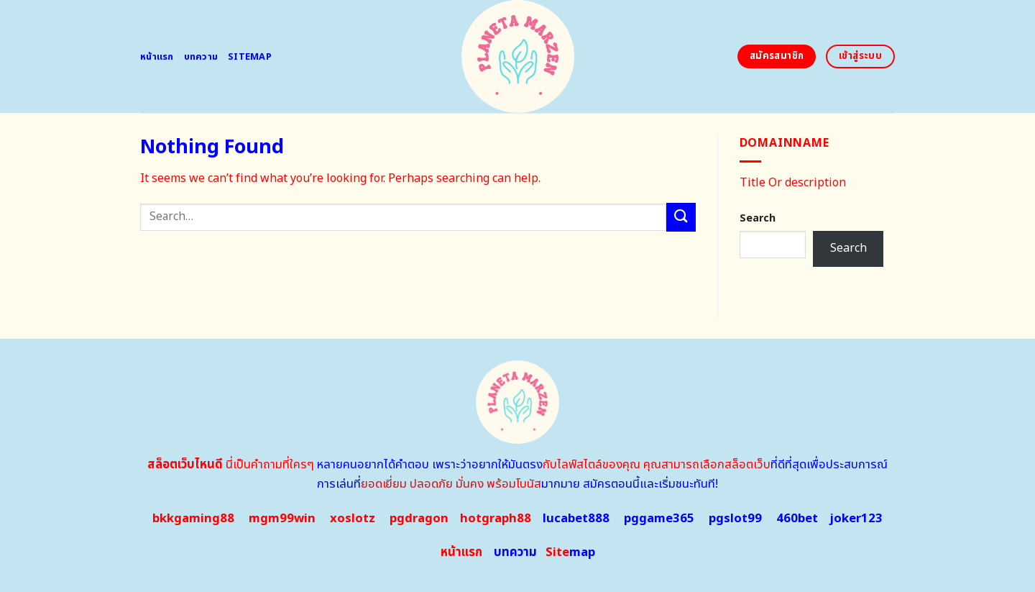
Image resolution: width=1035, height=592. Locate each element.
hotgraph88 (495, 518)
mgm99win (282, 518)
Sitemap (250, 57)
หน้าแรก (157, 57)
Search (758, 218)
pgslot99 (735, 518)
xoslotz (352, 518)
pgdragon (419, 518)
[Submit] (680, 217)
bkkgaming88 (193, 518)
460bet (797, 518)
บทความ (201, 57)
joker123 (856, 518)
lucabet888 (576, 518)
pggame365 (659, 518)
